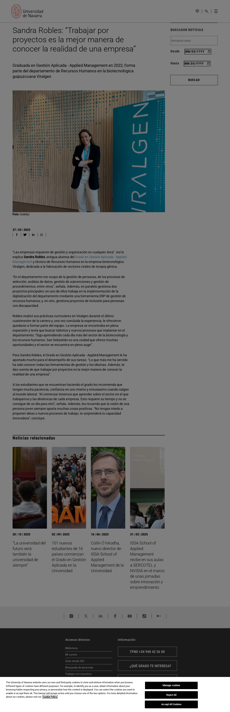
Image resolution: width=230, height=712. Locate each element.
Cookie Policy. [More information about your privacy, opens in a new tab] (50, 696)
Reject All (171, 695)
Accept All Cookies (171, 704)
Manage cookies (171, 685)
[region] (115, 694)
